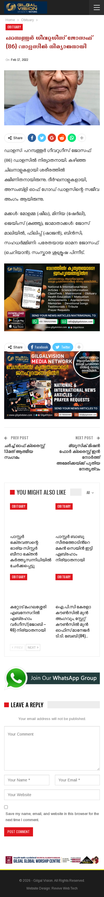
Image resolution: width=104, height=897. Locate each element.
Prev (17, 647)
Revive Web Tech (65, 888)
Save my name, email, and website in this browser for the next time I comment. (52, 817)
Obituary (14, 27)
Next (33, 647)
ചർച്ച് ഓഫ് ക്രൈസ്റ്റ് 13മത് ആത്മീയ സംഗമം (24, 451)
